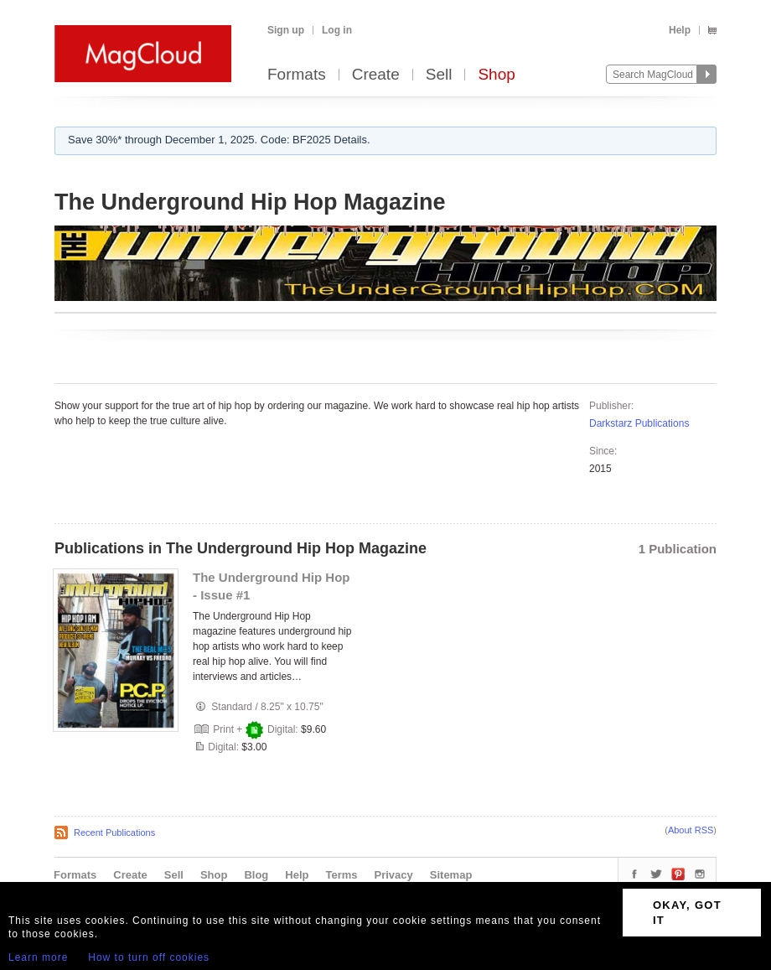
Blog (256, 875)
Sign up (285, 30)
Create (376, 75)
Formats (296, 75)
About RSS (690, 830)
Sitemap (451, 875)
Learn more (38, 957)
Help (680, 30)
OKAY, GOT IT (687, 912)
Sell (439, 75)
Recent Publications (114, 832)
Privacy (394, 875)
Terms (341, 875)
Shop (496, 75)
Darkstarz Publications (639, 423)
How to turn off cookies (149, 957)
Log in (337, 30)
